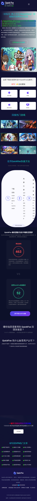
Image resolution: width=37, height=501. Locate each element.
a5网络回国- (4, 487)
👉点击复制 (20, 84)
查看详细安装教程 (18, 225)
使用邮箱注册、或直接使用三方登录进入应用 (24, 205)
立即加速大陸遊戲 (18, 42)
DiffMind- (23, 487)
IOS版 (28, 95)
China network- (17, 487)
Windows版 (9, 107)
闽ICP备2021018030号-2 (26, 498)
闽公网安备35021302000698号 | (15, 498)
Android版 (9, 95)
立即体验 (18, 431)
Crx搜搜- (27, 487)
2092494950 (22, 485)
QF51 (13, 84)
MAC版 (27, 107)
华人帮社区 (32, 487)
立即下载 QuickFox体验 (20, 313)
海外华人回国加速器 (15, 495)
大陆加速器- (11, 487)
